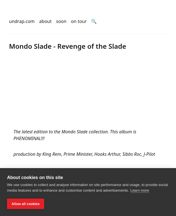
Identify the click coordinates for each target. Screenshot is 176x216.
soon (61, 21)
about (45, 21)
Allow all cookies (26, 204)
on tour (79, 21)
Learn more (139, 190)
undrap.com (22, 21)
